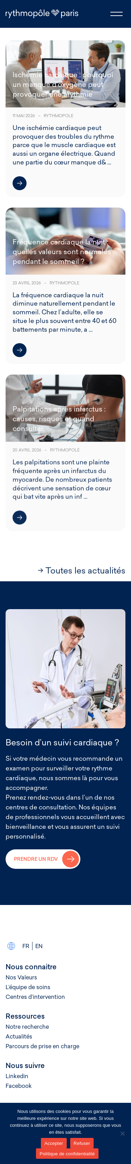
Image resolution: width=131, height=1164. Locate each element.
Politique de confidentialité (67, 1153)
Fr (25, 946)
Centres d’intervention (35, 997)
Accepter (53, 1143)
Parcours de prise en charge (42, 1046)
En (39, 946)
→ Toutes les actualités (81, 571)
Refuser (82, 1143)
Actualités (19, 1036)
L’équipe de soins (28, 987)
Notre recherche (27, 1026)
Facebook (19, 1086)
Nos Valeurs (21, 977)
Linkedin (17, 1076)
